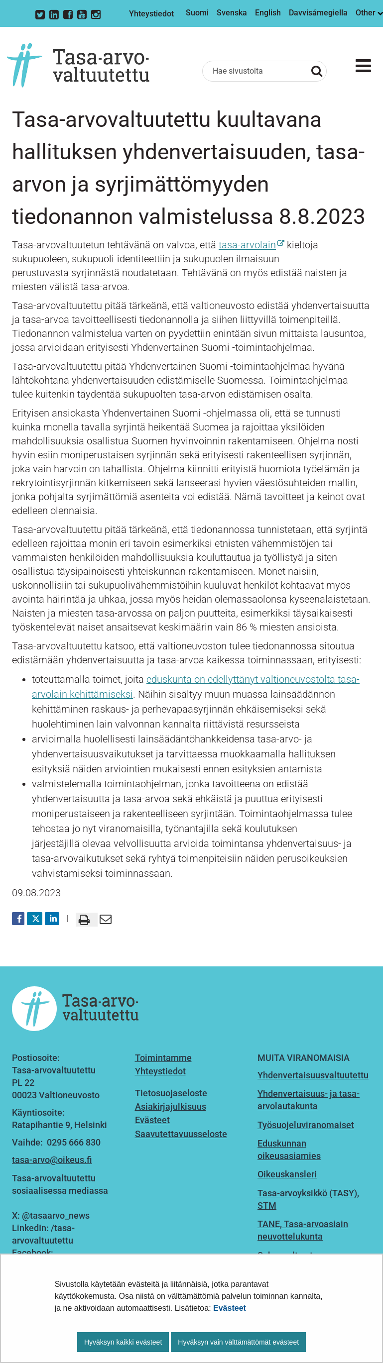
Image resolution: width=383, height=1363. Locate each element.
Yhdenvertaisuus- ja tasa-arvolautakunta (308, 1099)
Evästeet (229, 1308)
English (268, 12)
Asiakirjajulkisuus (170, 1106)
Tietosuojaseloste (171, 1093)
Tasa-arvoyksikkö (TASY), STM (308, 1199)
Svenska (232, 12)
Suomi (197, 12)
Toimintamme (163, 1057)
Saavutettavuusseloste (181, 1134)
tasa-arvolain (251, 245)
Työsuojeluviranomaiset (305, 1125)
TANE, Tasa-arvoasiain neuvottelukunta (302, 1230)
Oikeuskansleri (287, 1174)
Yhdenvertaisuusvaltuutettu (313, 1075)
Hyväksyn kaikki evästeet (123, 1342)
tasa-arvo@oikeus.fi (52, 1159)
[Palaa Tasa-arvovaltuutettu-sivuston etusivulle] (77, 65)
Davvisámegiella (318, 12)
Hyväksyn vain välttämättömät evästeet (238, 1342)
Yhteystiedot (151, 13)
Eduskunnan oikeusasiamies (289, 1149)
